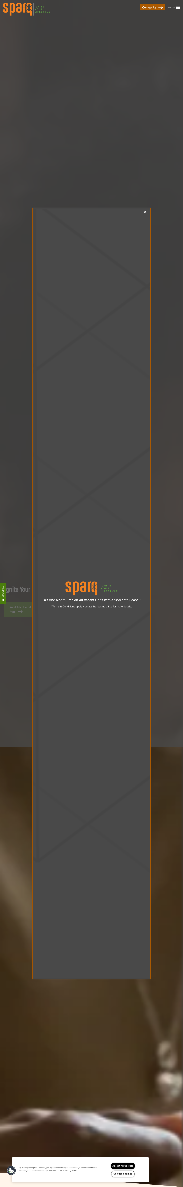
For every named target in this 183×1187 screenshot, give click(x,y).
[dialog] (91, 593)
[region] (80, 1169)
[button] (11, 1170)
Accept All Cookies (122, 1166)
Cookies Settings (123, 1174)
